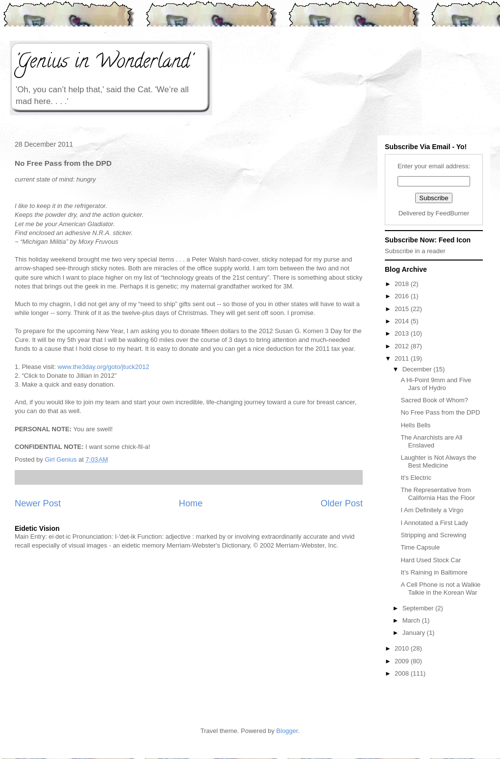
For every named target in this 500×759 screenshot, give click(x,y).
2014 (403, 321)
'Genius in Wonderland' (103, 63)
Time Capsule (420, 547)
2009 (403, 661)
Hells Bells (415, 425)
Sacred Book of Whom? (434, 400)
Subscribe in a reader (415, 251)
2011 (403, 358)
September (418, 608)
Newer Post (38, 503)
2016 (403, 296)
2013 (403, 333)
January (414, 632)
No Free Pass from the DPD (440, 412)
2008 (403, 673)
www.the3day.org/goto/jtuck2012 (103, 366)
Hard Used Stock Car (430, 560)
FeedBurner (453, 213)
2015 (403, 309)
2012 (403, 346)
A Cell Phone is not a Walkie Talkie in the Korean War (440, 588)
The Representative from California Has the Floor (437, 493)
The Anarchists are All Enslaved (431, 441)
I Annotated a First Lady (434, 522)
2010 (403, 648)
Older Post (342, 503)
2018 (403, 284)
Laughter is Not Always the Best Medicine (438, 461)
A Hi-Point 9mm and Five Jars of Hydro (435, 384)
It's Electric (415, 477)
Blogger (287, 730)
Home (191, 503)
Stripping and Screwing (433, 535)
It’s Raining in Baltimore (433, 572)
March (412, 620)
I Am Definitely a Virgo (431, 510)
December (418, 369)
